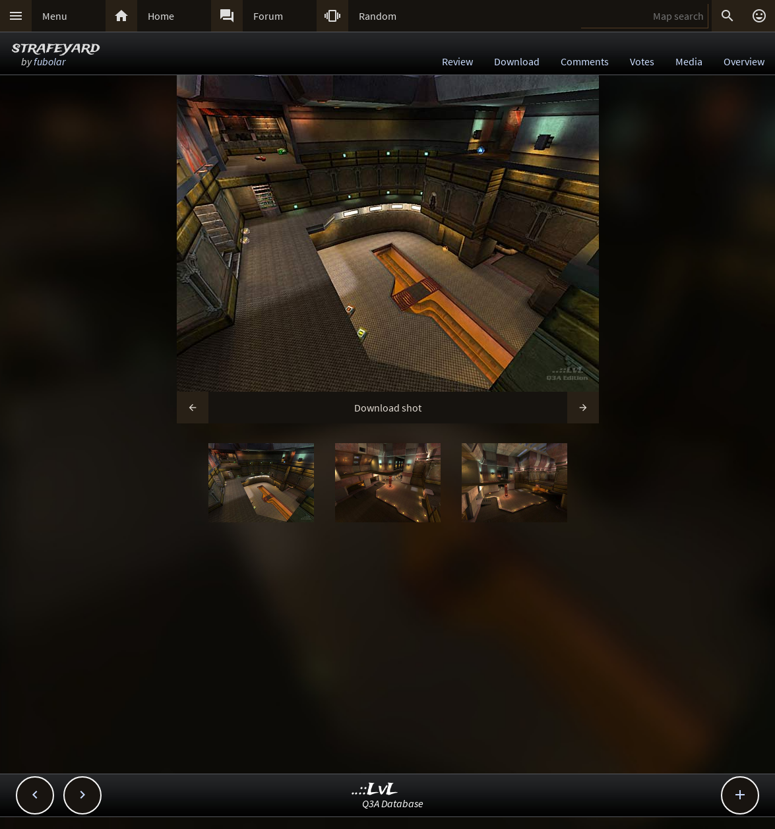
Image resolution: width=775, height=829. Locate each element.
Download (517, 61)
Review (457, 61)
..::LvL (375, 789)
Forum (268, 15)
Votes (642, 61)
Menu (54, 15)
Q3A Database (392, 803)
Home (161, 15)
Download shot (387, 407)
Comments (585, 61)
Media (688, 61)
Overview (744, 61)
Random (377, 15)
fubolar (49, 61)
